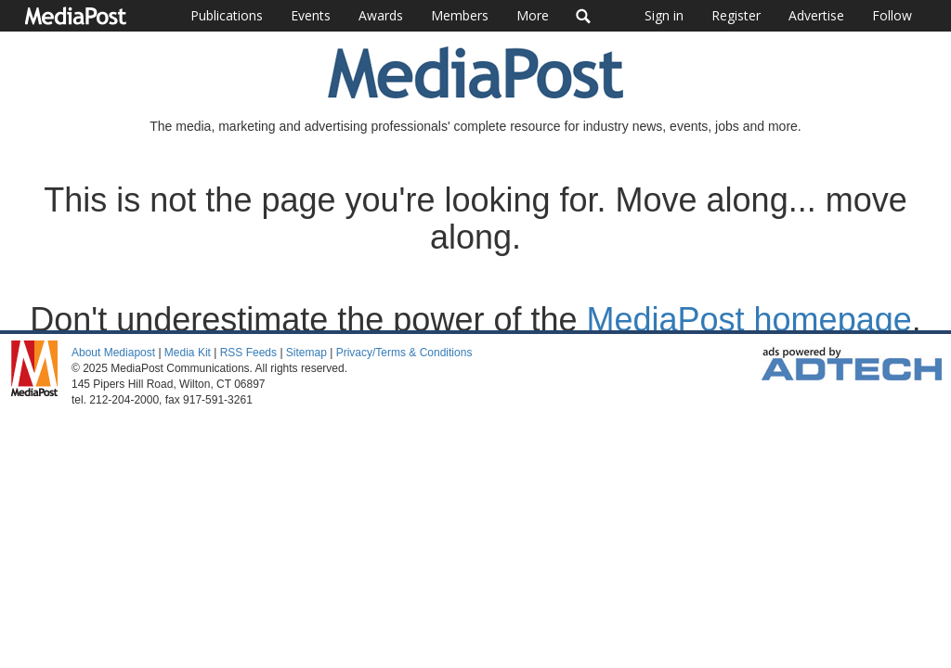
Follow (892, 15)
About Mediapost (113, 352)
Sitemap (306, 352)
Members (460, 15)
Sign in (664, 15)
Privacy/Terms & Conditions (404, 352)
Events (311, 15)
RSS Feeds (248, 352)
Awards (380, 15)
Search (584, 16)
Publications (226, 15)
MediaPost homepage (748, 320)
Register (736, 15)
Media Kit (187, 352)
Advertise (816, 15)
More (532, 15)
